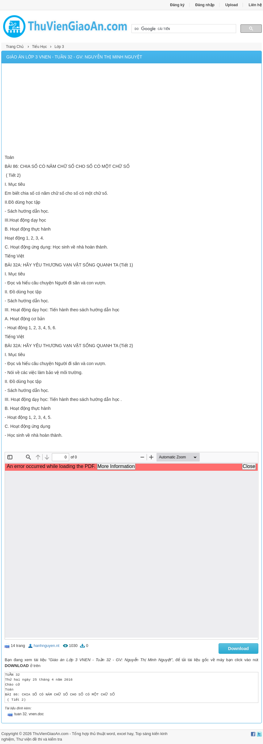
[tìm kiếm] (183, 29)
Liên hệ (254, 5)
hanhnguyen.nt (46, 646)
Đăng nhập (205, 5)
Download (238, 648)
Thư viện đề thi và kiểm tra (39, 739)
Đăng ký (177, 5)
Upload (231, 5)
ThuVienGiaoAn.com (51, 734)
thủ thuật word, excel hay (111, 734)
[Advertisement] (131, 109)
